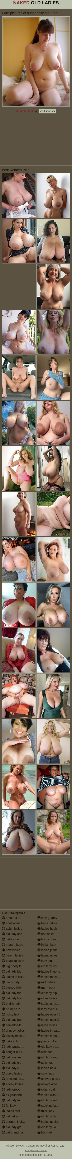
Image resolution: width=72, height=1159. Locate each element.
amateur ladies (14, 917)
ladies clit (10, 1041)
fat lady (9, 1105)
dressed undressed (17, 1078)
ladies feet (11, 1111)
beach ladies (12, 955)
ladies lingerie (48, 971)
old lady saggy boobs (53, 1057)
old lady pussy (49, 1046)
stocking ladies (49, 1105)
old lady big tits (14, 971)
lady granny (47, 917)
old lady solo (47, 1100)
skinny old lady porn (53, 1089)
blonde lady (12, 987)
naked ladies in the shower (53, 1084)
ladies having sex (51, 1068)
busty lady (11, 1014)
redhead (45, 1052)
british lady (11, 1003)
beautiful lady (13, 960)
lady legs (45, 960)
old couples (11, 1057)
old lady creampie (16, 1062)
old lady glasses (15, 1127)
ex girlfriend (12, 1095)
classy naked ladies (17, 1036)
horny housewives (51, 939)
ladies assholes (14, 939)
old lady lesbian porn (53, 966)
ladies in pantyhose (52, 1036)
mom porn (46, 987)
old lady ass (12, 934)
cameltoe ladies (14, 1025)
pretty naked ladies (52, 1041)
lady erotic (11, 1089)
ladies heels (47, 928)
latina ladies (47, 955)
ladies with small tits (53, 1095)
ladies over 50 (48, 1019)
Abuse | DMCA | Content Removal (26, 1145)
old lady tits (47, 1116)
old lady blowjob (15, 993)
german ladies (13, 1121)
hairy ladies (47, 923)
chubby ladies (13, 1030)
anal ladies (11, 923)
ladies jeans (47, 950)
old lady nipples (50, 993)
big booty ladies (14, 966)
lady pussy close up (17, 1046)
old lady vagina (49, 1127)
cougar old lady (14, 1052)
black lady (11, 982)
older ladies (47, 998)
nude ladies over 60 (52, 1025)
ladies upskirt (48, 1121)
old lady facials (14, 1100)
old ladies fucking (15, 1116)
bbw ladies (11, 950)
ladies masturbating (52, 977)
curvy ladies (12, 1073)
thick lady (45, 1111)
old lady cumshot (15, 1068)
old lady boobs (14, 998)
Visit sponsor (47, 111)
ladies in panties (50, 1030)
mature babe (12, 944)
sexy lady (45, 1073)
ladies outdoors (49, 1003)
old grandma (12, 1132)
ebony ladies (12, 1084)
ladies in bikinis (14, 977)
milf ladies (46, 982)
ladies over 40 (48, 1014)
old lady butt (12, 1019)
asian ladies (12, 928)
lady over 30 (47, 1009)
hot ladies (46, 934)
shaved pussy (48, 1078)
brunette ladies (14, 1009)
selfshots (45, 1062)
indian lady (46, 944)
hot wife (44, 1132)
